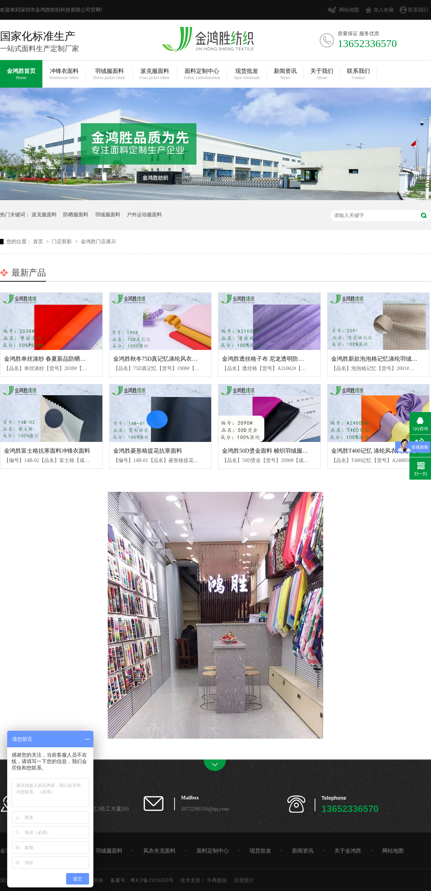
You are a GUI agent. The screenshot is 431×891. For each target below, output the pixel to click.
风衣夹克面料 (159, 851)
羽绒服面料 (109, 74)
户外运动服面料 (144, 214)
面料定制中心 (202, 74)
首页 (39, 241)
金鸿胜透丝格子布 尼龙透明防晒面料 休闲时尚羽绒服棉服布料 (301, 359)
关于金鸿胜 (347, 851)
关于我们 (321, 74)
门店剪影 (62, 241)
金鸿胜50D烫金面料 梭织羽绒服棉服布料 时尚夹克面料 (291, 451)
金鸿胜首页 (21, 74)
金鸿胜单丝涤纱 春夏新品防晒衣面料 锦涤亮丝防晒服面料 (77, 359)
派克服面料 (155, 74)
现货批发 (247, 74)
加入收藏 (384, 10)
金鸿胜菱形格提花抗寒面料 (147, 451)
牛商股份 (217, 880)
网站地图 (349, 10)
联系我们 (418, 10)
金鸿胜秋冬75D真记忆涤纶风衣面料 (158, 359)
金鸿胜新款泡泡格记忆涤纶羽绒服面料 (380, 359)
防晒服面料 (75, 214)
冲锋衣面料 (64, 74)
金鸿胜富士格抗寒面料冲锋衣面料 (47, 451)
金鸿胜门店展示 (98, 241)
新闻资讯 (285, 74)
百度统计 (244, 880)
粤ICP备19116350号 (151, 880)
